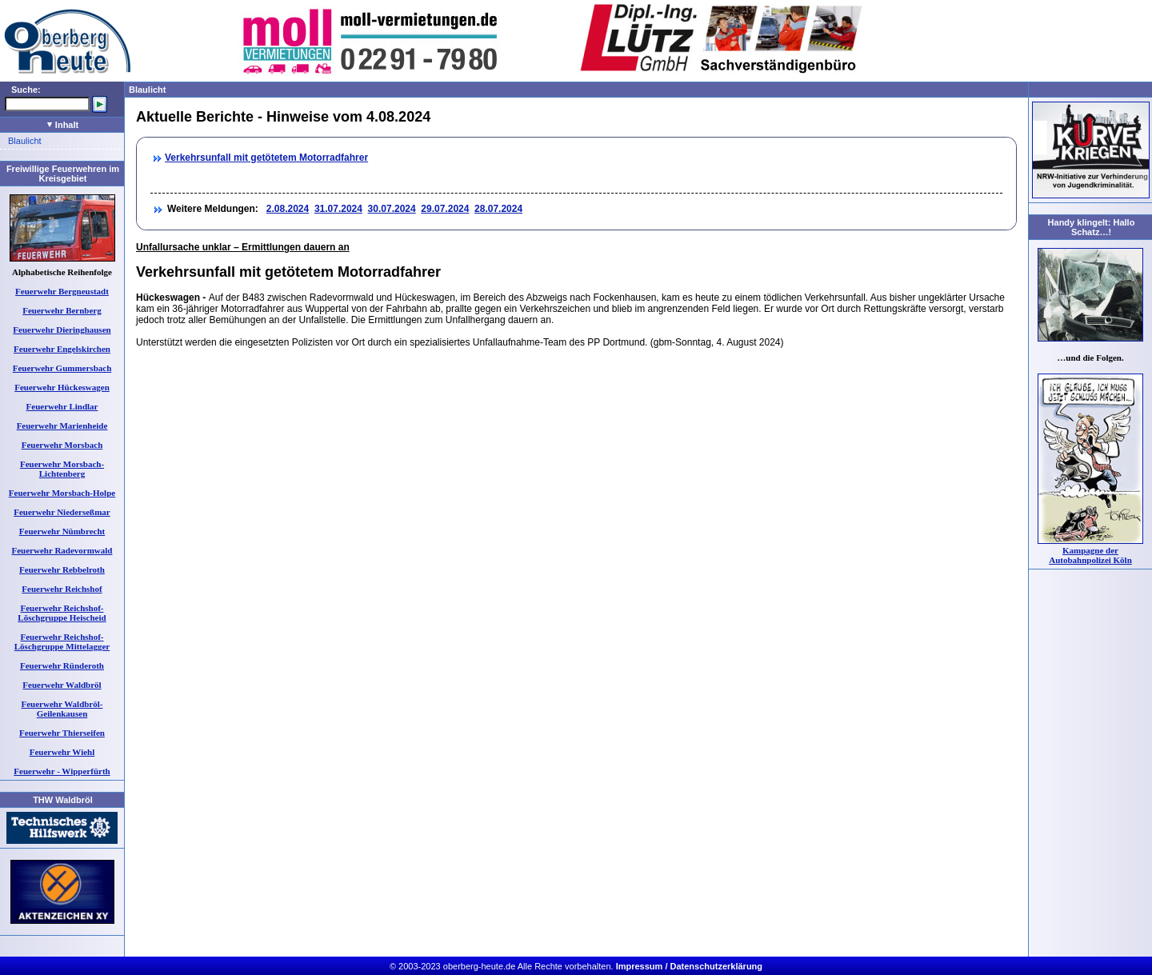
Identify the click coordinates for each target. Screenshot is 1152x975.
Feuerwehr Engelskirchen (62, 349)
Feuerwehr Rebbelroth (62, 569)
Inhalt (62, 125)
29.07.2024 (445, 208)
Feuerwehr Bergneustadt (62, 291)
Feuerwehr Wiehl (62, 752)
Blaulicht (25, 141)
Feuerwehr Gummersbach (62, 368)
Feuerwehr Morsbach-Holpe (62, 492)
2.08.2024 (287, 208)
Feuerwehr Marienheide (62, 425)
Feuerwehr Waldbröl (61, 684)
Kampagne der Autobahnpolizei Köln (1090, 555)
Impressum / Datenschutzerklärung (689, 966)
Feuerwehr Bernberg (61, 310)
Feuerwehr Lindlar (62, 406)
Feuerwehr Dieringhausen (61, 329)
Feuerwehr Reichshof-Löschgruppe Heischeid (62, 612)
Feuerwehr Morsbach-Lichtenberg (62, 468)
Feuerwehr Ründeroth (62, 665)
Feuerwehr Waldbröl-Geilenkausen (62, 708)
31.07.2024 (338, 208)
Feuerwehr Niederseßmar (62, 512)
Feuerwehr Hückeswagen (62, 387)
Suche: (26, 89)
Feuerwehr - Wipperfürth (62, 771)
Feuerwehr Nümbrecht (62, 531)
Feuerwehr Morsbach (62, 445)
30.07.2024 (392, 208)
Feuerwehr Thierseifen (62, 732)
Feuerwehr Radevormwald (62, 550)
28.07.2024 (498, 208)
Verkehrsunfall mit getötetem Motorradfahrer (266, 157)
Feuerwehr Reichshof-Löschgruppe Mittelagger (62, 641)
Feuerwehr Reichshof (62, 588)
